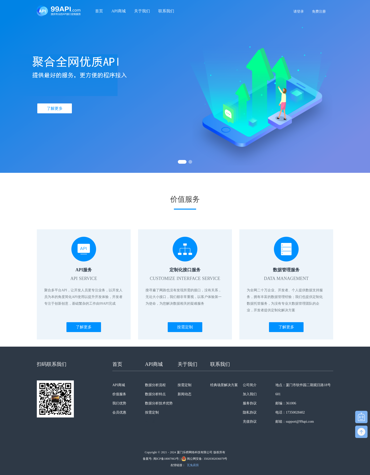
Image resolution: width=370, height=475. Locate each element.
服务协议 (250, 403)
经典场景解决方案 (224, 385)
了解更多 (84, 327)
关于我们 (142, 11)
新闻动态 (184, 394)
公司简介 (250, 385)
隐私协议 (250, 412)
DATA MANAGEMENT (286, 278)
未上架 (150, 421)
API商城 (118, 11)
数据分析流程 (155, 385)
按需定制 (185, 327)
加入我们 (250, 394)
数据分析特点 (155, 394)
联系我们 (166, 11)
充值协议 (250, 421)
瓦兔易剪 (193, 465)
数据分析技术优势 (159, 403)
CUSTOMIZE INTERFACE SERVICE (185, 278)
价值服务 (119, 394)
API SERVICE (83, 278)
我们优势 (119, 403)
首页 (99, 11)
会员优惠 (119, 412)
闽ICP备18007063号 (166, 458)
